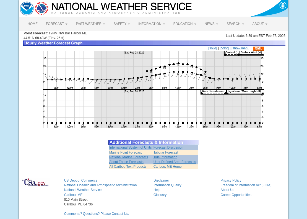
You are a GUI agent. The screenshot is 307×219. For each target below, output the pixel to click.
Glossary (160, 195)
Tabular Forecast (166, 152)
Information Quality (167, 185)
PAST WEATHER (90, 24)
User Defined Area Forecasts (175, 162)
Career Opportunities (235, 195)
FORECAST (56, 24)
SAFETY (121, 24)
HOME (33, 24)
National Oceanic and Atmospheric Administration (100, 185)
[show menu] (240, 48)
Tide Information (165, 157)
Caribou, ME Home (168, 167)
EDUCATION (184, 24)
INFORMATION (151, 24)
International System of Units (130, 147)
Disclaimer (161, 180)
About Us (227, 190)
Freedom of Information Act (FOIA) (245, 185)
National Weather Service (83, 190)
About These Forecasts (126, 162)
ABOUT (260, 24)
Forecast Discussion (168, 147)
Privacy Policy (230, 180)
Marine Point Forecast (125, 152)
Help (157, 190)
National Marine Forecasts (128, 157)
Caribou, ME (73, 195)
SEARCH (235, 24)
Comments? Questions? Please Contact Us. (96, 214)
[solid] (212, 48)
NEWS (211, 24)
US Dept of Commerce (81, 180)
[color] (224, 48)
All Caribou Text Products (128, 167)
